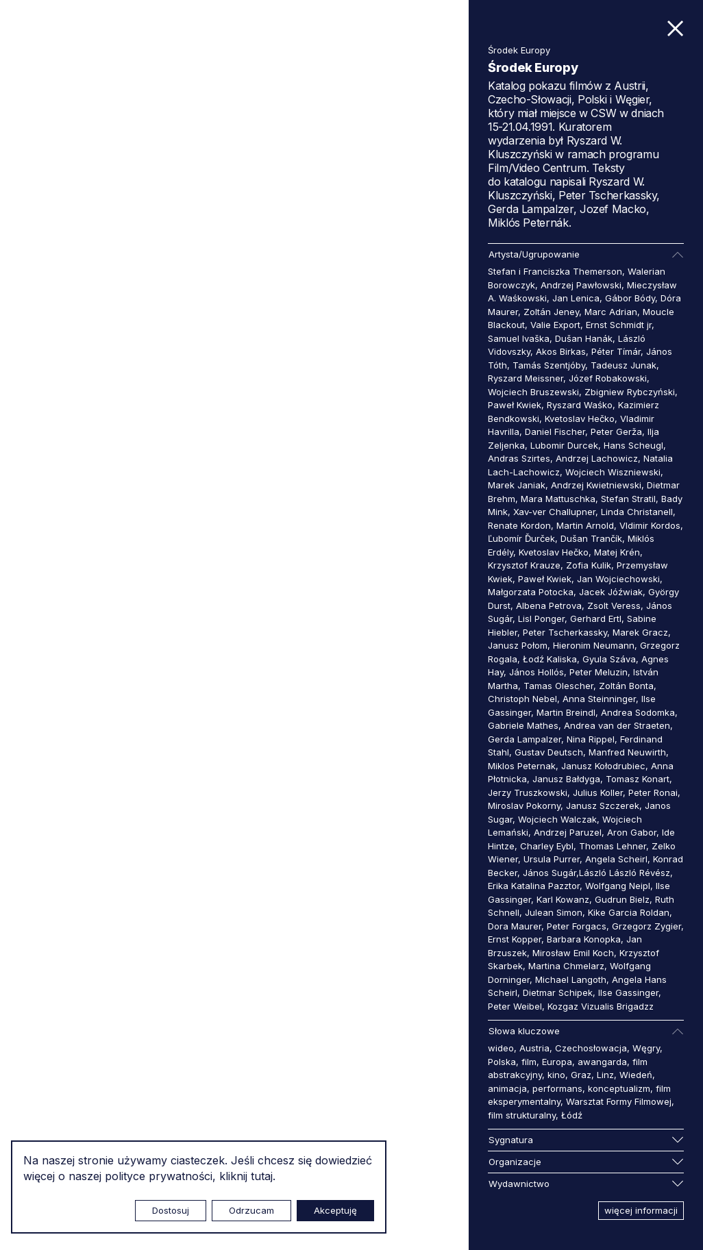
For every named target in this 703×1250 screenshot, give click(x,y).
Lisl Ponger (541, 618)
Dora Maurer (514, 926)
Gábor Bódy (630, 297)
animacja (507, 1088)
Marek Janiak (516, 484)
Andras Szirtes (519, 458)
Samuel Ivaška (519, 338)
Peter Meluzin (598, 671)
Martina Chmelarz (566, 965)
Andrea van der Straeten (617, 725)
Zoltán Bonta (626, 685)
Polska (502, 1061)
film (528, 1061)
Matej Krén (617, 552)
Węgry (646, 1047)
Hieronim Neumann (593, 645)
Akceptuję (335, 1210)
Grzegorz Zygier (646, 926)
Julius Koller (598, 792)
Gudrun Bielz (622, 899)
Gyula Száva (609, 658)
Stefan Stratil (628, 498)
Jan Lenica (576, 297)
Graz (581, 1074)
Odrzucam (251, 1210)
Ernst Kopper (514, 939)
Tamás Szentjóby (549, 365)
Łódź (571, 1115)
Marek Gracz (640, 632)
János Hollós (536, 671)
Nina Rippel (591, 739)
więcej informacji (641, 1210)
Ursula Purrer (551, 858)
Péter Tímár (616, 351)
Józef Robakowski (608, 378)
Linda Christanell (637, 511)
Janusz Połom (517, 645)
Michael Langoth (570, 979)
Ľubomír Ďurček (521, 538)
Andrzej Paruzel (568, 832)
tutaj (262, 1176)
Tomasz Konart (637, 778)
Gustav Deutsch (549, 752)
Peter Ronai (653, 792)
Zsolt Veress (614, 605)
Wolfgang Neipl (617, 885)
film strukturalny (522, 1115)
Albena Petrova (549, 605)
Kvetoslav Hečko (580, 418)
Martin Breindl (565, 712)
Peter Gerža (616, 431)
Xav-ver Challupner (554, 511)
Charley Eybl (547, 845)
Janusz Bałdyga (566, 778)
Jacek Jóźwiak (611, 591)
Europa (557, 1061)
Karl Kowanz (562, 899)
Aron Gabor (631, 832)
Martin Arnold (585, 525)
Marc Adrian (610, 311)
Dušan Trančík (591, 538)
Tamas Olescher (558, 685)
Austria (534, 1047)
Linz (605, 1074)
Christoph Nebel (522, 698)
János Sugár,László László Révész (596, 872)
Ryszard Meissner (525, 378)
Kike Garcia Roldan (628, 912)
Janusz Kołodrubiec (603, 765)
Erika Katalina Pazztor (534, 885)
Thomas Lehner (612, 845)
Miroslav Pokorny (524, 805)
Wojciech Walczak (557, 819)
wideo (501, 1047)
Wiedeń (635, 1074)
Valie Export (555, 324)
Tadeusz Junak (623, 365)
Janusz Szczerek (602, 805)
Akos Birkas (561, 351)
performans (557, 1088)
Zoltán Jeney (551, 311)
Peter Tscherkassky (565, 632)
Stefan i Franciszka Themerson (555, 271)
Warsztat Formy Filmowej (618, 1101)
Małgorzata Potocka (531, 591)
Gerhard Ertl (595, 618)
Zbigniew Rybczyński (629, 391)
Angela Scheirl (616, 858)
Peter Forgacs (576, 926)
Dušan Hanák (584, 338)
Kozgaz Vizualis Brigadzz (600, 1006)
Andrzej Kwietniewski (596, 484)
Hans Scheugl (633, 445)
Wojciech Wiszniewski (613, 471)
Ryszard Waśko (580, 404)
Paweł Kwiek (514, 404)
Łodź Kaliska (550, 658)
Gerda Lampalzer (524, 739)
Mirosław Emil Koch (573, 952)
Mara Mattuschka (558, 498)
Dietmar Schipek (558, 992)
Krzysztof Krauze (524, 565)
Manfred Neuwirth (627, 752)
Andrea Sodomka (638, 712)
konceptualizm (619, 1088)
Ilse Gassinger (628, 992)
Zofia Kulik (588, 565)
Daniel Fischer (555, 431)
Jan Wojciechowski (618, 578)
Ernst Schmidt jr (619, 324)
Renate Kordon (519, 525)
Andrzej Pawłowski (581, 284)
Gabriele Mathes (523, 725)
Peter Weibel (515, 1006)
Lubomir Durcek (564, 445)
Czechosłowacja (591, 1047)
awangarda (602, 1061)
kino (556, 1074)
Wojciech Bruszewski (533, 391)
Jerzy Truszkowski (527, 792)
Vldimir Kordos (649, 525)
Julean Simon (553, 912)
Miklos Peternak (522, 765)
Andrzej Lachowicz (597, 458)
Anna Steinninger (599, 698)
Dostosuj (170, 1210)
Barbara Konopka (584, 939)
